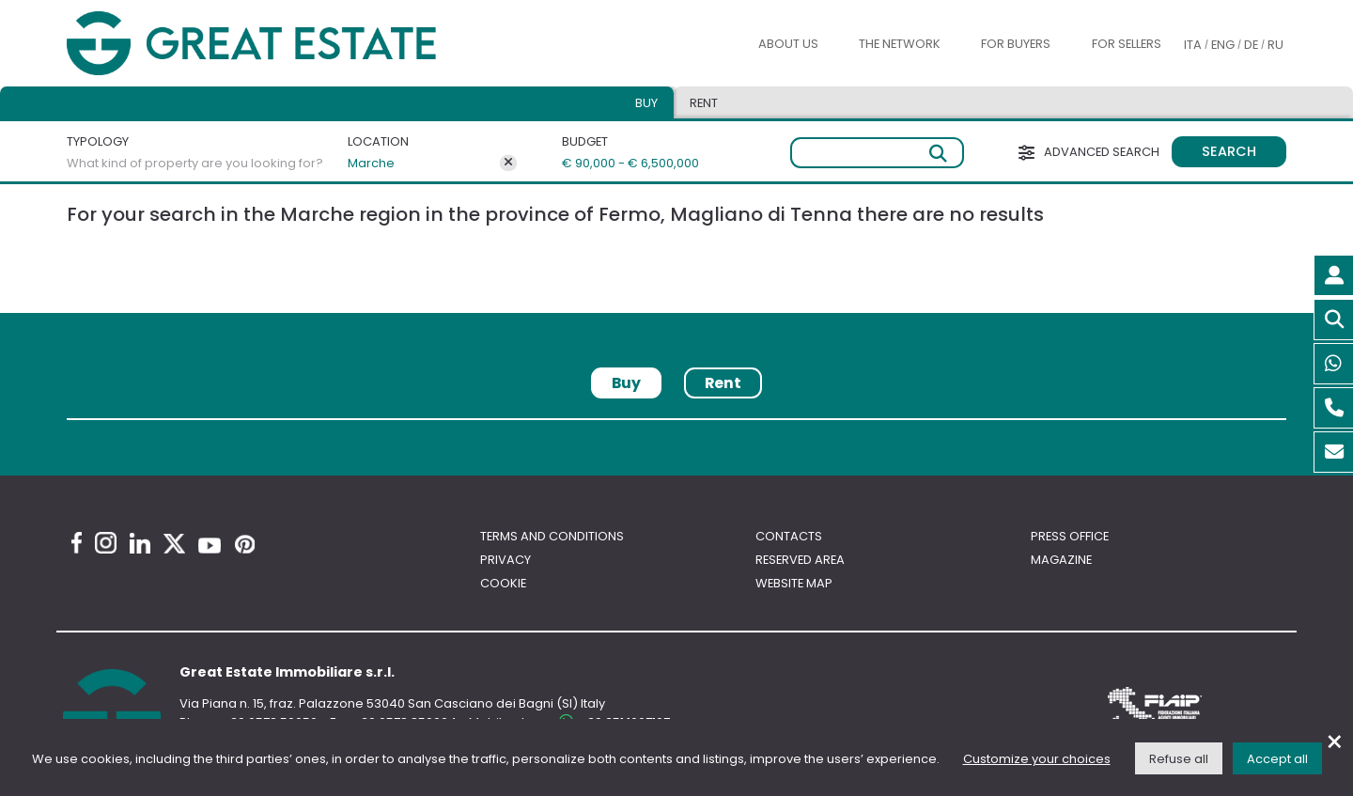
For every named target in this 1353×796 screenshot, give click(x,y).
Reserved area (800, 560)
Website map (793, 583)
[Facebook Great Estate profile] (76, 542)
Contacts (788, 536)
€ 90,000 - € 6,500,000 (623, 163)
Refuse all (1178, 759)
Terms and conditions (552, 536)
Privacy (505, 560)
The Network (900, 44)
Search (1229, 151)
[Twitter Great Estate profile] (174, 543)
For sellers (1126, 44)
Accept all (1277, 759)
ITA (1193, 45)
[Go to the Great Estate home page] (289, 44)
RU (1275, 45)
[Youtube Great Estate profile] (210, 545)
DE (1251, 45)
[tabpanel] (676, 426)
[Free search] (877, 152)
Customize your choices (1037, 759)
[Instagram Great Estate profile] (105, 542)
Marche (371, 163)
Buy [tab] (646, 103)
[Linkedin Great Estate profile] (140, 543)
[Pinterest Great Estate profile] (244, 544)
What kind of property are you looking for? (195, 163)
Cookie (503, 583)
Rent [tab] (704, 103)
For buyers (1015, 44)
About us (788, 44)
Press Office (1070, 536)
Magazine (1061, 560)
